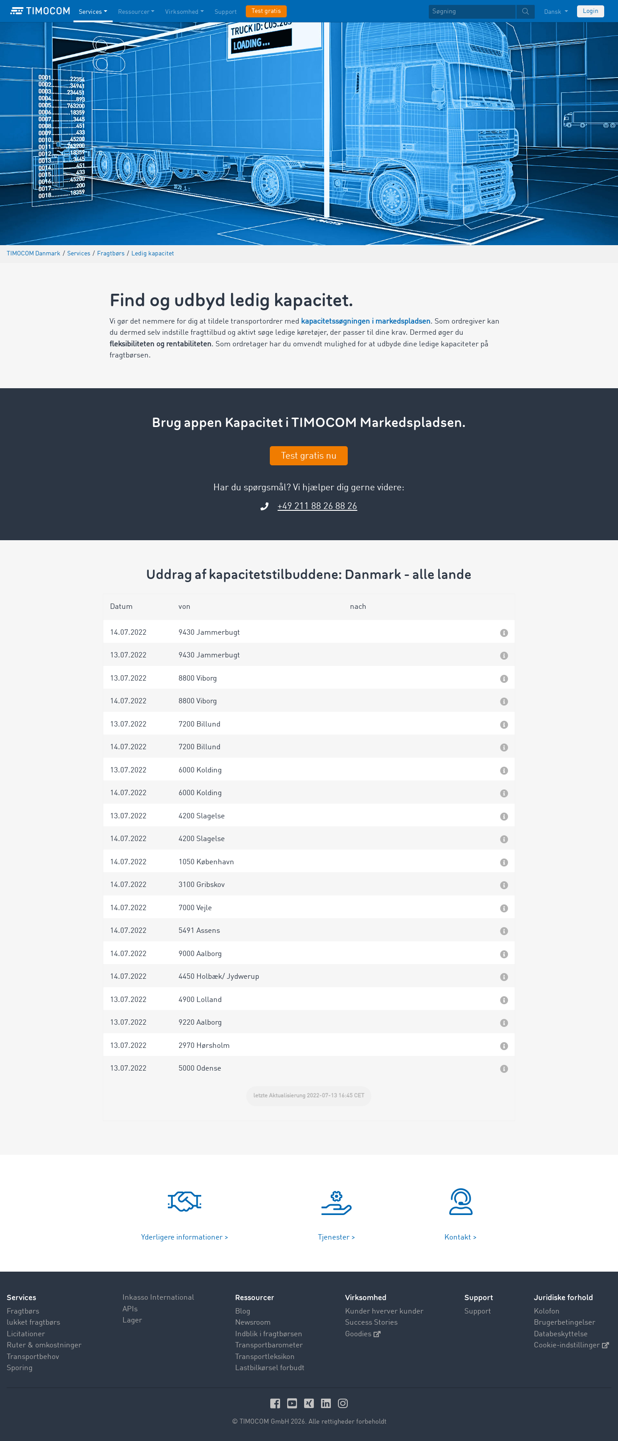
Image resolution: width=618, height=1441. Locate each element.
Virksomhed (365, 1298)
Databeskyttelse (561, 1334)
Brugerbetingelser (564, 1322)
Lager (132, 1320)
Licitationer (26, 1334)
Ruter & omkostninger (44, 1345)
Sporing (20, 1368)
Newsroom (253, 1322)
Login (590, 11)
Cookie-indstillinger (571, 1345)
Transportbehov (33, 1357)
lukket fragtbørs (33, 1322)
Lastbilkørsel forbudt (270, 1368)
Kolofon (547, 1311)
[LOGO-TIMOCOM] (40, 11)
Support (477, 1311)
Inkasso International (158, 1297)
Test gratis (266, 11)
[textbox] (481, 11)
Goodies (363, 1334)
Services (21, 1298)
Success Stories (371, 1322)
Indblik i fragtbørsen (268, 1334)
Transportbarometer (269, 1345)
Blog (242, 1311)
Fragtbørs (23, 1311)
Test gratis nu (309, 456)
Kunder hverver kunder (384, 1311)
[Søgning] (472, 11)
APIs (130, 1309)
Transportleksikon (265, 1357)
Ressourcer (254, 1298)
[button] (308, 631)
